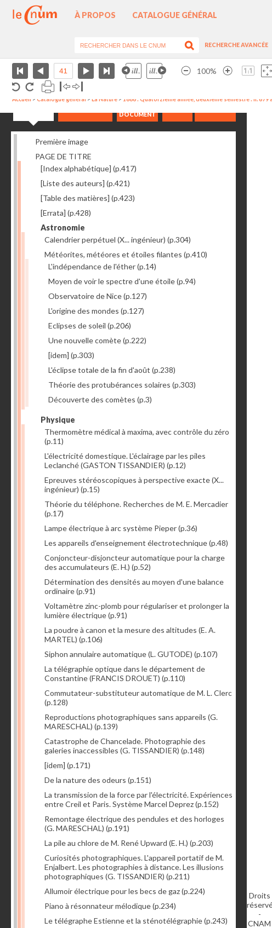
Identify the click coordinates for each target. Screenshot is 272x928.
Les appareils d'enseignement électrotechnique (136, 542)
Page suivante (86, 71)
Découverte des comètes (100, 399)
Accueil (21, 99)
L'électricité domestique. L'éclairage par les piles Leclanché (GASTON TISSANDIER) (125, 460)
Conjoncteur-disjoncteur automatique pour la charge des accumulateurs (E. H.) (134, 562)
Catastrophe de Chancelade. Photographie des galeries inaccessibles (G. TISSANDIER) (125, 745)
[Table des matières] (88, 198)
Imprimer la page (48, 87)
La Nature (104, 99)
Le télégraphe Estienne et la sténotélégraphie (136, 920)
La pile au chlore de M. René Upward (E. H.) (128, 843)
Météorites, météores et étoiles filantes (125, 254)
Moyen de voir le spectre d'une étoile (122, 281)
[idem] (71, 355)
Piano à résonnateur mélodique (110, 905)
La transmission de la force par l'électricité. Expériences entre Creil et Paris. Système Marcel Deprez (138, 799)
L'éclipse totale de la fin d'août (111, 369)
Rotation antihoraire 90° (16, 87)
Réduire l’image (186, 71)
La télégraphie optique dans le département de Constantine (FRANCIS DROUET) (124, 673)
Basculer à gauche (65, 87)
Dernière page (107, 71)
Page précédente (41, 71)
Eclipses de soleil (89, 325)
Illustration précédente (131, 71)
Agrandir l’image (228, 71)
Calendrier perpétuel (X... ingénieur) (117, 239)
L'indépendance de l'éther (102, 266)
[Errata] (66, 212)
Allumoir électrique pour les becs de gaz (124, 891)
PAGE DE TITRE (63, 156)
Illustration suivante (156, 71)
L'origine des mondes (96, 310)
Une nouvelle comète (97, 340)
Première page (20, 71)
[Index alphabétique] (89, 168)
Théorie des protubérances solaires (122, 384)
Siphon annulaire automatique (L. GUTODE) (131, 654)
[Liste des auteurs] (85, 183)
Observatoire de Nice (97, 296)
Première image (61, 141)
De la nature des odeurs (97, 780)
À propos (95, 15)
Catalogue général (174, 15)
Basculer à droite (77, 87)
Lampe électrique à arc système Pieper (120, 528)
